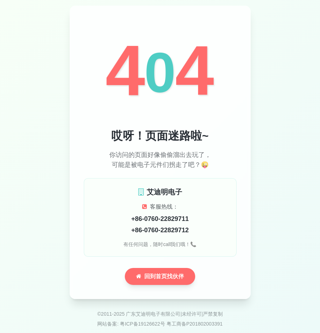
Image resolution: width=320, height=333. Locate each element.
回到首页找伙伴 (160, 276)
